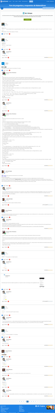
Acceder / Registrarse (50, 1)
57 (35, 401)
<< (17, 401)
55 (31, 401)
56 (33, 401)
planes (16, 1)
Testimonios (21, 407)
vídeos (10, 1)
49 (19, 401)
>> (37, 401)
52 (25, 401)
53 (27, 401)
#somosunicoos (25, 1)
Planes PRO (3, 410)
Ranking (20, 408)
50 (21, 401)
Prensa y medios (3, 411)
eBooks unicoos (21, 410)
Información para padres (5, 408)
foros (13, 1)
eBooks (20, 1)
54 (29, 401)
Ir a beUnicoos (27, 19)
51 (23, 401)
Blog (1, 407)
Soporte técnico (21, 411)
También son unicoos (4, 409)
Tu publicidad (21, 409)
